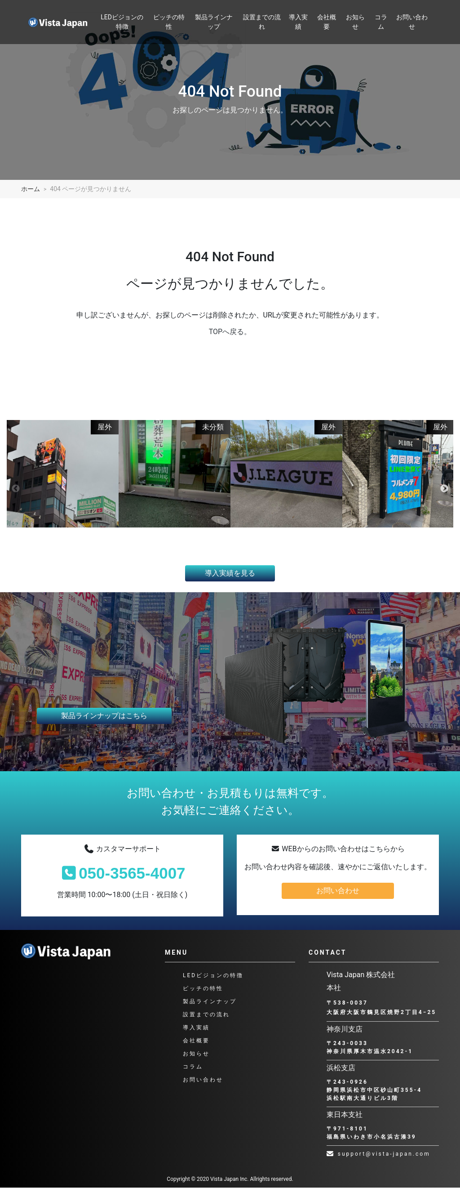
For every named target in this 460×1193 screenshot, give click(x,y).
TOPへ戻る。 (230, 331)
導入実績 (298, 21)
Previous (15, 491)
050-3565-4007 (122, 878)
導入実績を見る (230, 578)
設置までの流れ (262, 21)
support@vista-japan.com (378, 1159)
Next (444, 491)
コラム (381, 21)
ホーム (30, 188)
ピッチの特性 (169, 21)
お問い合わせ (412, 21)
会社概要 (326, 21)
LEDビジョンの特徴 (122, 21)
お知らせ (355, 21)
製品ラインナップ (214, 21)
